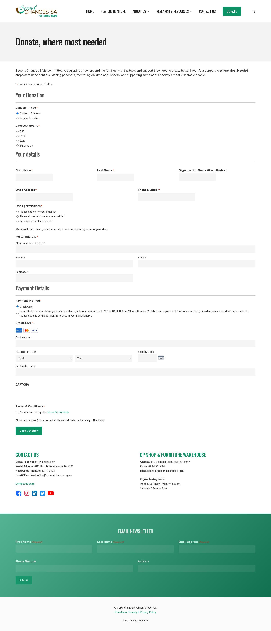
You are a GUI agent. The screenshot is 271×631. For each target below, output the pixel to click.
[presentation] (42, 394)
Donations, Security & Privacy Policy (135, 612)
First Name (24, 170)
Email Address (26, 190)
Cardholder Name (25, 366)
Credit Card (26, 306)
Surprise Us (26, 145)
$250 (22, 140)
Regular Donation (29, 118)
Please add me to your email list (38, 211)
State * (142, 257)
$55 (22, 131)
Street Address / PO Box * (30, 243)
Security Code (146, 351)
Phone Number (149, 190)
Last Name (105, 170)
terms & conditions (58, 412)
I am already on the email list (36, 221)
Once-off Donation (30, 113)
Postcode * (22, 271)
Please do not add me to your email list (42, 216)
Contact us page (25, 483)
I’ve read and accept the (44, 412)
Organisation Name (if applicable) (202, 170)
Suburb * (20, 257)
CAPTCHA (22, 384)
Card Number (23, 337)
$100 (22, 136)
